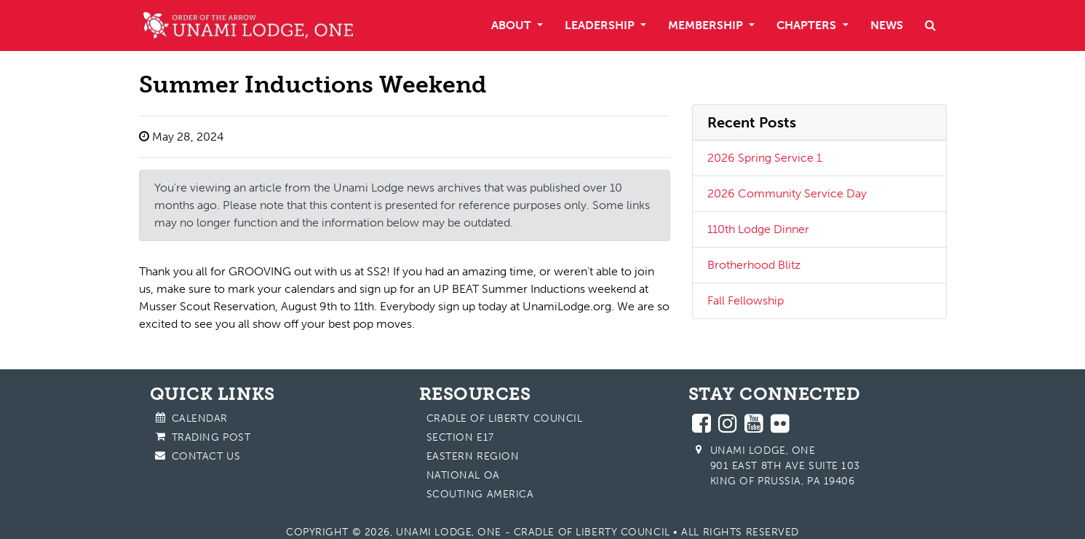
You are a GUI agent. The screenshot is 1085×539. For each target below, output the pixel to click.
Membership (707, 25)
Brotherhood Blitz (753, 265)
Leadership (601, 25)
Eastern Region (473, 456)
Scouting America (480, 494)
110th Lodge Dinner (758, 229)
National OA (463, 475)
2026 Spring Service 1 (764, 158)
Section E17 (460, 437)
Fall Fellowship (745, 300)
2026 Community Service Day (787, 193)
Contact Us (206, 456)
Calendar (200, 418)
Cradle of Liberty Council (504, 418)
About (512, 25)
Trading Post (211, 437)
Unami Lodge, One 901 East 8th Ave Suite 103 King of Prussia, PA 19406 (785, 465)
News (886, 25)
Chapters (807, 25)
